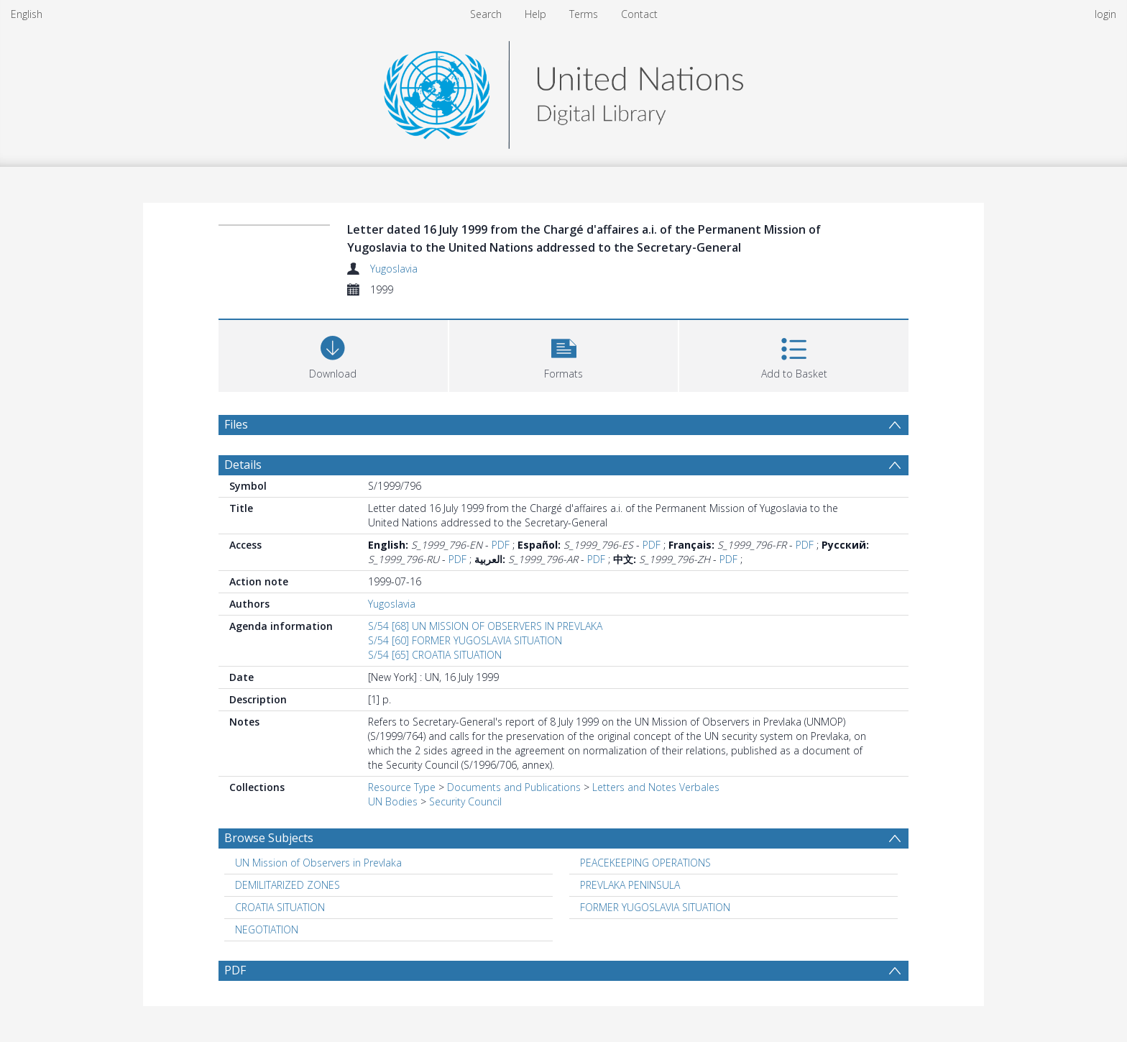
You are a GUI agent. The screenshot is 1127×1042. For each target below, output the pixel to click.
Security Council (465, 801)
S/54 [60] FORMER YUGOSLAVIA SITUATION (465, 640)
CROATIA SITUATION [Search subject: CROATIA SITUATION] (280, 907)
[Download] (333, 354)
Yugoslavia (394, 268)
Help (535, 14)
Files (236, 424)
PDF (501, 545)
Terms (583, 14)
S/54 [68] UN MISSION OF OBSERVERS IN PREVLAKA (485, 626)
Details (243, 464)
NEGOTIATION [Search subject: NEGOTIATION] (266, 929)
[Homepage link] (563, 91)
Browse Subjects (268, 838)
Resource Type (402, 787)
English (26, 14)
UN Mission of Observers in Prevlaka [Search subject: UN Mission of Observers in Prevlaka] (318, 862)
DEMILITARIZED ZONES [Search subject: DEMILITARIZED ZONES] (287, 885)
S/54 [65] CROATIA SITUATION (435, 655)
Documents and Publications (514, 787)
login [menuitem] (1105, 14)
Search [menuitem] (486, 14)
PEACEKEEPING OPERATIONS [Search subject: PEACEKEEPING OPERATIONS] (645, 862)
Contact (639, 14)
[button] (563, 354)
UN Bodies (393, 801)
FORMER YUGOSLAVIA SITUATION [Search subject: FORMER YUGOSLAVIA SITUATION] (655, 907)
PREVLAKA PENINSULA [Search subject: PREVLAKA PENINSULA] (630, 885)
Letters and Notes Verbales (655, 787)
